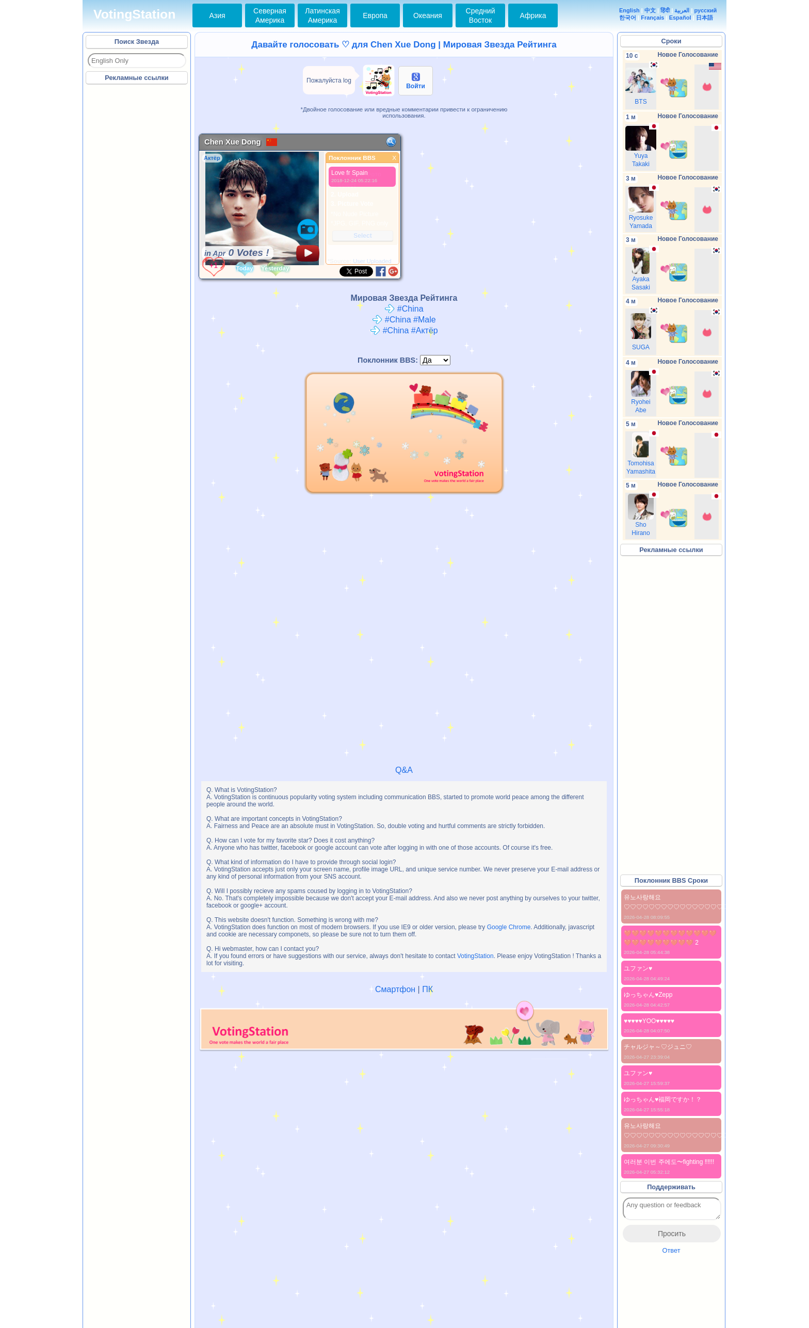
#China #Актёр (404, 330)
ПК (427, 989)
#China (403, 308)
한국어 (627, 17)
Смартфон (395, 989)
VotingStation (134, 14)
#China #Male (403, 319)
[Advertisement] (137, 242)
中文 (650, 10)
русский (705, 10)
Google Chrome (509, 927)
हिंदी (665, 10)
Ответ (671, 1250)
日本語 (704, 17)
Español (680, 17)
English (629, 10)
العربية (681, 10)
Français (652, 17)
